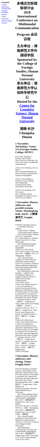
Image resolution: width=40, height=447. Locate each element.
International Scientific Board (6, 7)
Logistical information (4, 11)
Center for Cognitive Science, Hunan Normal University (27, 113)
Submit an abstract (6, 20)
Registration (4, 18)
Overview (4, 14)
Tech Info (4, 23)
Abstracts (4, 4)
